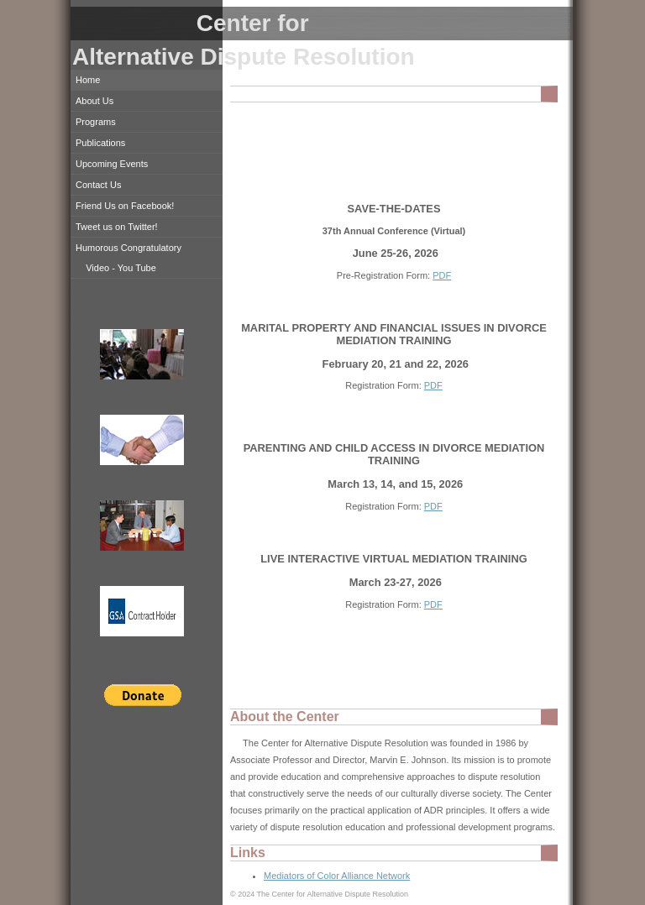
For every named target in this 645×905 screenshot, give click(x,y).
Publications (100, 143)
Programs (96, 122)
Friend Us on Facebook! (125, 206)
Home (88, 80)
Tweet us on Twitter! (117, 227)
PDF (442, 275)
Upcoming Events (112, 164)
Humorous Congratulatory (128, 248)
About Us (94, 101)
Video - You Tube (121, 268)
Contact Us (98, 185)
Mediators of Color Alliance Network (337, 876)
